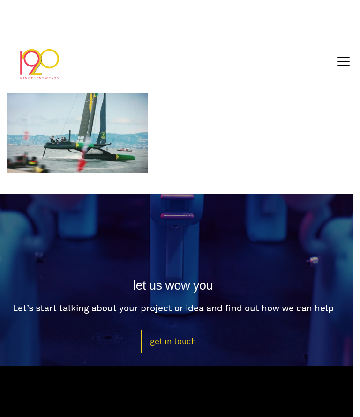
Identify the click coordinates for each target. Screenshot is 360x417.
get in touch (173, 341)
